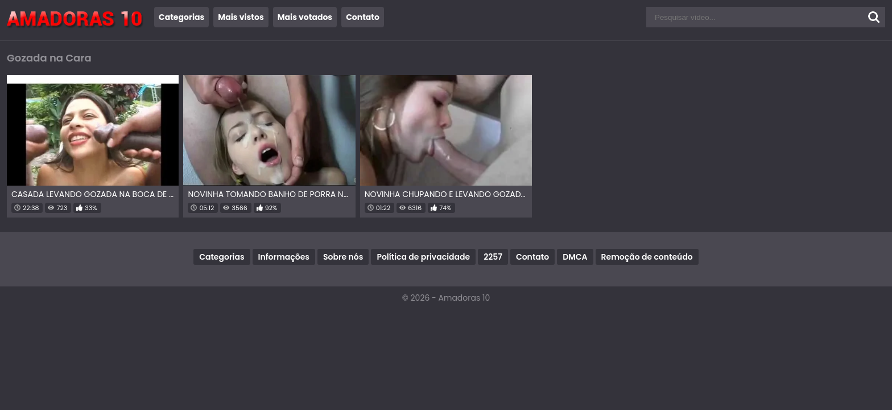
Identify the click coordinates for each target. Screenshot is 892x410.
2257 (493, 257)
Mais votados (305, 17)
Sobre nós (343, 257)
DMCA (575, 257)
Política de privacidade (423, 257)
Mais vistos (240, 17)
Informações (283, 257)
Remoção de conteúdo (647, 257)
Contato (362, 17)
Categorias (181, 17)
